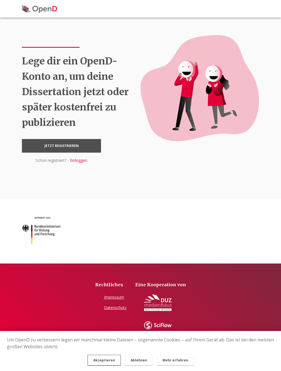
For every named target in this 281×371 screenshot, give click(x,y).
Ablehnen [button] (139, 360)
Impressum (114, 297)
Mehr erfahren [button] (175, 360)
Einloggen (78, 160)
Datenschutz (115, 307)
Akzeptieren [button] (104, 360)
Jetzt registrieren (61, 145)
